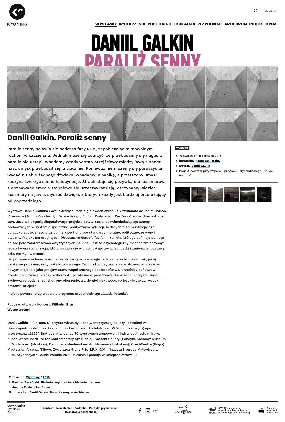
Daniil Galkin (200, 166)
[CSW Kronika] (17, 15)
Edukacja (184, 24)
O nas (271, 24)
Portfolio (80, 408)
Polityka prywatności (103, 408)
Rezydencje (209, 24)
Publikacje (160, 24)
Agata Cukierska (208, 160)
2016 (46, 377)
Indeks (256, 24)
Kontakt (48, 408)
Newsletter (64, 408)
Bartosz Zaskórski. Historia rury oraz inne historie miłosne (56, 382)
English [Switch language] (271, 11)
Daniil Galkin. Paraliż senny (49, 392)
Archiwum (235, 24)
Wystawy (106, 24)
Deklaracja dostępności (81, 412)
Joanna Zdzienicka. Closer (31, 387)
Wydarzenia (132, 24)
